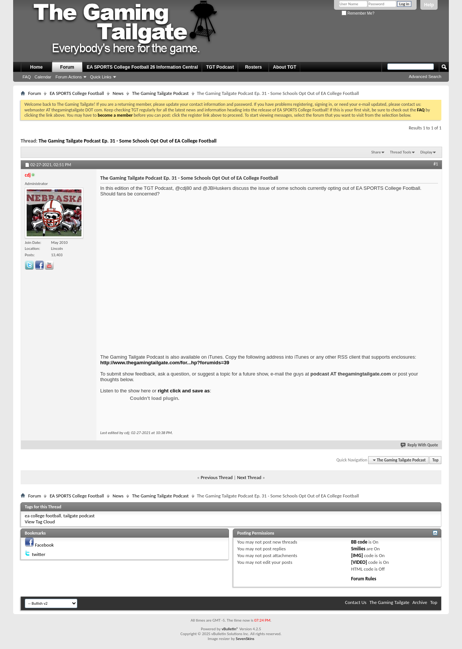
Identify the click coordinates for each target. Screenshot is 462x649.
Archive (419, 602)
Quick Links (100, 77)
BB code (359, 542)
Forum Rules (363, 578)
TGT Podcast (220, 67)
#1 (435, 164)
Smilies (358, 548)
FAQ (27, 77)
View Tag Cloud (40, 521)
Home (36, 67)
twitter (38, 554)
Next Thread (249, 477)
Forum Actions (69, 77)
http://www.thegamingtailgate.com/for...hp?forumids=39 (164, 362)
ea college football (43, 515)
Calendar (43, 77)
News (118, 93)
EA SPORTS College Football (77, 93)
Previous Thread (217, 477)
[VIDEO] (359, 562)
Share (376, 152)
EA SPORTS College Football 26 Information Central (142, 67)
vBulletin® (229, 628)
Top (435, 460)
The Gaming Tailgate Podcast (160, 93)
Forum (67, 67)
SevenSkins (245, 638)
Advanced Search (425, 76)
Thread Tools (400, 152)
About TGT (284, 67)
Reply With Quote (419, 445)
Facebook (44, 545)
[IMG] (357, 555)
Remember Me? (358, 13)
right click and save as (184, 391)
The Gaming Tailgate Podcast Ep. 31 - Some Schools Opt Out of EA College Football (128, 141)
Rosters (253, 67)
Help (429, 5)
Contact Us (355, 602)
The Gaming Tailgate (389, 602)
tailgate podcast (79, 515)
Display (426, 152)
